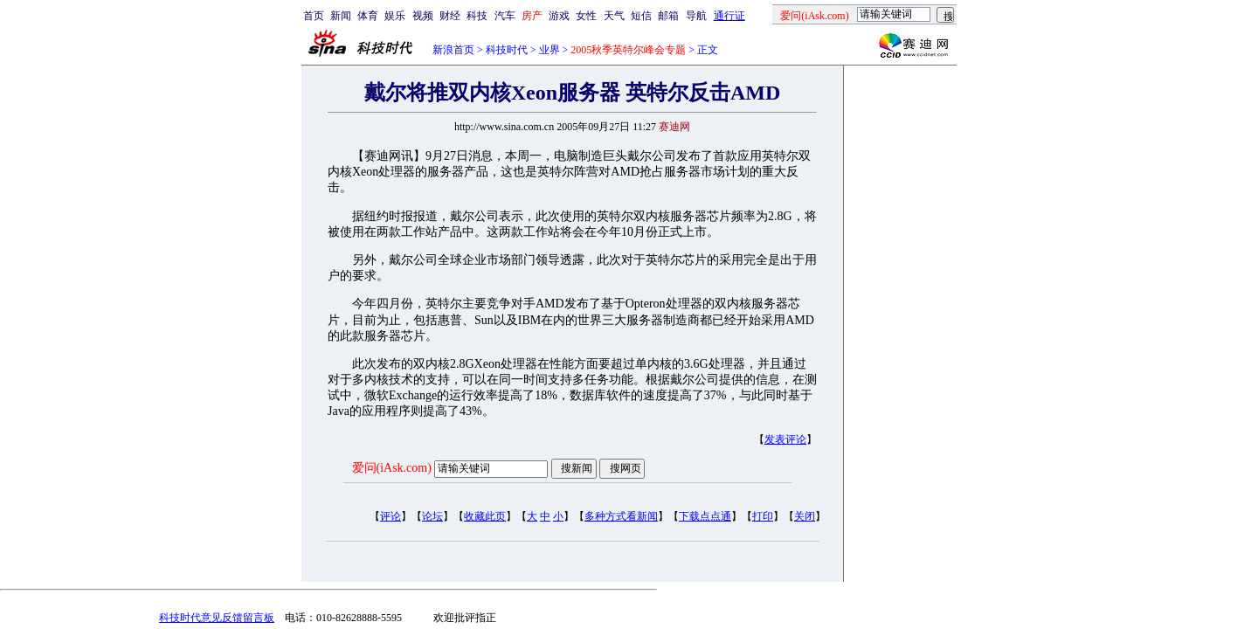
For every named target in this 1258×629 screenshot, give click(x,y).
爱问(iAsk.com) (392, 467)
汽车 (504, 16)
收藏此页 (485, 516)
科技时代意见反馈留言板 (216, 618)
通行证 (729, 16)
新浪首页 (453, 50)
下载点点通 (705, 516)
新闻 (340, 16)
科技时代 (507, 50)
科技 (477, 16)
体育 (367, 16)
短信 (641, 16)
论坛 (432, 516)
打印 (762, 516)
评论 (390, 516)
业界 (549, 50)
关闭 (804, 516)
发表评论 (785, 439)
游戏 (559, 16)
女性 (586, 16)
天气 (614, 16)
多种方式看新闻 (621, 516)
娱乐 (394, 16)
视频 (422, 16)
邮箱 (668, 16)
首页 (313, 16)
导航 (696, 16)
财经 (449, 16)
